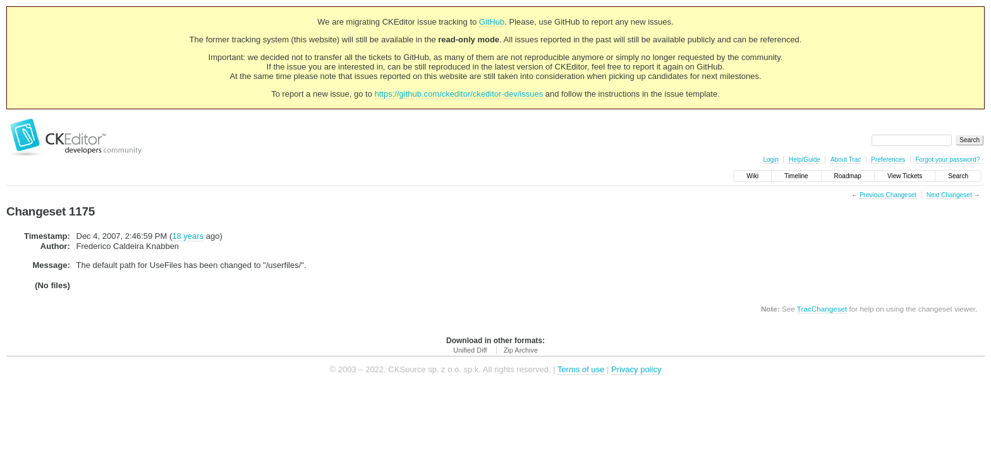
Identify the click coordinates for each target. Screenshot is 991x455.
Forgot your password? (947, 159)
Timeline (796, 176)
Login (770, 159)
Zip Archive (521, 350)
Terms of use (580, 369)
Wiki (752, 176)
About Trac (845, 159)
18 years (188, 236)
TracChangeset (822, 309)
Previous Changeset (888, 194)
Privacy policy (636, 369)
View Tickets (904, 176)
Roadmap (847, 176)
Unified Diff (470, 350)
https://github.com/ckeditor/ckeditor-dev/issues (459, 94)
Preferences (888, 159)
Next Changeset (949, 194)
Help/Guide (804, 159)
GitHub (491, 22)
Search (958, 176)
